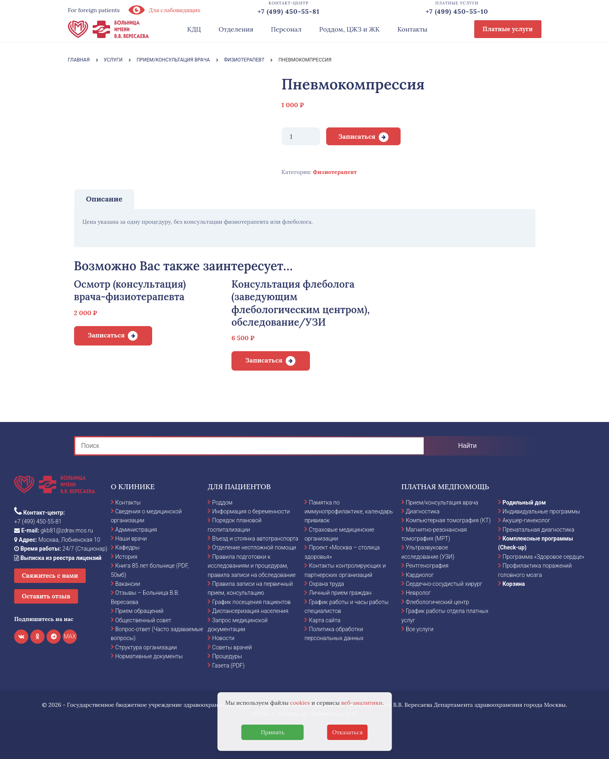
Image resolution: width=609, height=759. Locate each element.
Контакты (412, 29)
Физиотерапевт (335, 172)
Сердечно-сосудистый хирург (444, 584)
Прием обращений (139, 611)
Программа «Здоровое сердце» (543, 556)
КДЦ (194, 29)
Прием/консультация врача (442, 502)
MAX (70, 636)
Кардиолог (420, 575)
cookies (300, 702)
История (126, 556)
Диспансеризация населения (250, 611)
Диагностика (423, 511)
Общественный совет (143, 620)
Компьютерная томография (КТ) (448, 520)
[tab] (104, 199)
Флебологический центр (437, 602)
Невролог (418, 592)
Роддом (222, 502)
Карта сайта (324, 620)
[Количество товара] (301, 136)
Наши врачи (131, 538)
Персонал (286, 29)
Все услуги (420, 629)
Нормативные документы (149, 656)
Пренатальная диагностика (538, 529)
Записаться (357, 136)
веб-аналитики (361, 702)
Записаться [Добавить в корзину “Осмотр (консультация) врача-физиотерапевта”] (106, 335)
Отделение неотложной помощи (254, 547)
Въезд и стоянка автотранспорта (255, 538)
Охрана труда (326, 584)
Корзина (514, 584)
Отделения (236, 29)
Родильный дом (524, 502)
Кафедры (127, 547)
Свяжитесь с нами (50, 575)
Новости (223, 638)
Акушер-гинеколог (526, 520)
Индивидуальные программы (541, 511)
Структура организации (146, 647)
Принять (272, 732)
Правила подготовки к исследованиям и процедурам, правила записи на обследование (251, 565)
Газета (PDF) (228, 665)
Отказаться (347, 732)
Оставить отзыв (46, 596)
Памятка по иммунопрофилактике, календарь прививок (348, 511)
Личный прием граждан (340, 592)
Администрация (136, 529)
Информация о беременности (251, 511)
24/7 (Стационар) (60, 548)
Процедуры (227, 656)
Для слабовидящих (164, 10)
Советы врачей (232, 647)
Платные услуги (508, 29)
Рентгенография (427, 565)
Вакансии (127, 584)
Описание (104, 199)
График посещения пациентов (251, 602)
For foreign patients (94, 10)
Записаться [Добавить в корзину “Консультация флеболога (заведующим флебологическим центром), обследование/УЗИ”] (263, 360)
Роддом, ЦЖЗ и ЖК (349, 29)
